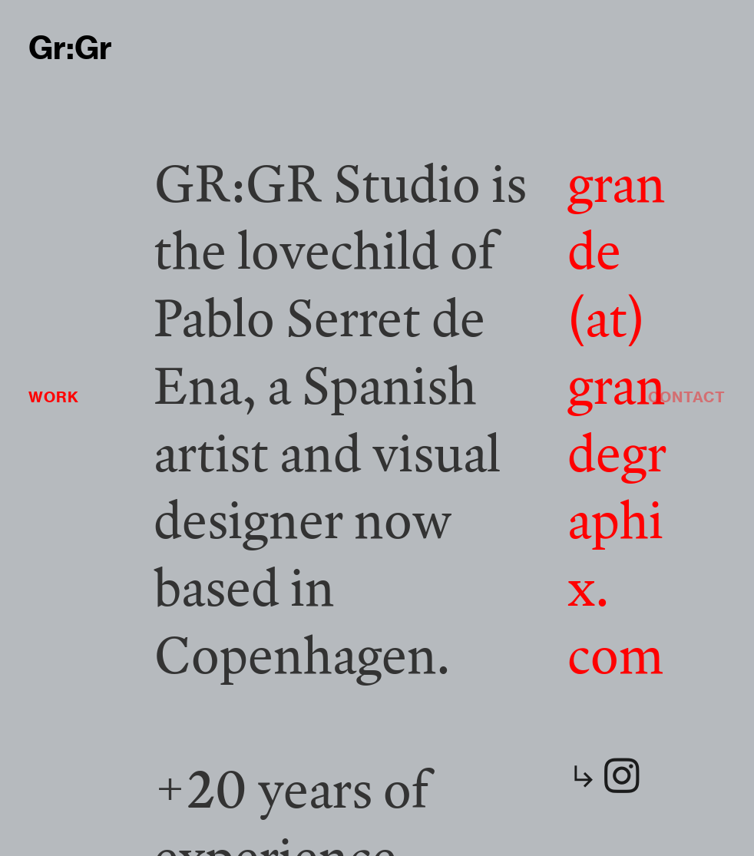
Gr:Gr (70, 48)
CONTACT (687, 397)
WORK (53, 397)
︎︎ (605, 776)
